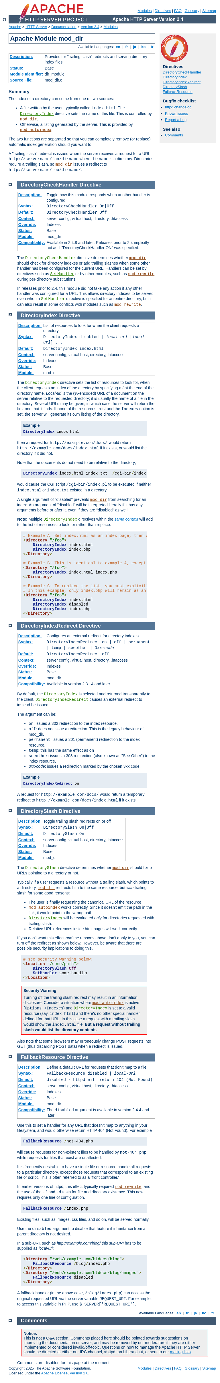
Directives (163, 11)
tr (152, 47)
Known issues (176, 113)
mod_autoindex (35, 130)
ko (143, 47)
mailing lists (180, 1352)
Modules (145, 11)
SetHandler (62, 274)
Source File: (21, 80)
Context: (26, 218)
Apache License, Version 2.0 (64, 1373)
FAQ (178, 11)
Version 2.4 (90, 27)
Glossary (191, 11)
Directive (90, 185)
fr (126, 47)
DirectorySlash (175, 87)
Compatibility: (31, 242)
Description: (21, 56)
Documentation (63, 27)
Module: (26, 236)
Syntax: (25, 206)
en (118, 47)
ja (134, 47)
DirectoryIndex (37, 114)
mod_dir (28, 119)
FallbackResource (177, 92)
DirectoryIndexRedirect (182, 82)
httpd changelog (178, 107)
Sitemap (209, 11)
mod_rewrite (141, 274)
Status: (16, 68)
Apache (15, 27)
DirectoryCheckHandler (182, 72)
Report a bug (175, 120)
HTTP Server (36, 27)
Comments (174, 135)
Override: (27, 224)
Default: (25, 212)
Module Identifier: (26, 74)
